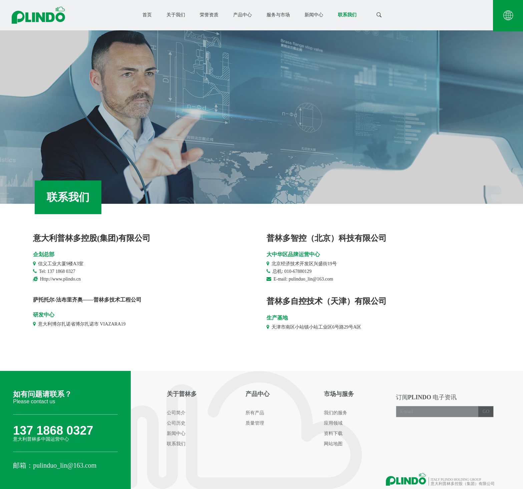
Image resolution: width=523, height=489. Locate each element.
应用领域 (333, 423)
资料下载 (333, 433)
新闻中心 (314, 14)
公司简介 (176, 412)
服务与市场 (278, 14)
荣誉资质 (209, 14)
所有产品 (254, 412)
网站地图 (333, 443)
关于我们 (175, 14)
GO (486, 411)
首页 (147, 14)
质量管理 (254, 423)
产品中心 (242, 14)
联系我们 (347, 14)
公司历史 (176, 423)
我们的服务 (335, 412)
